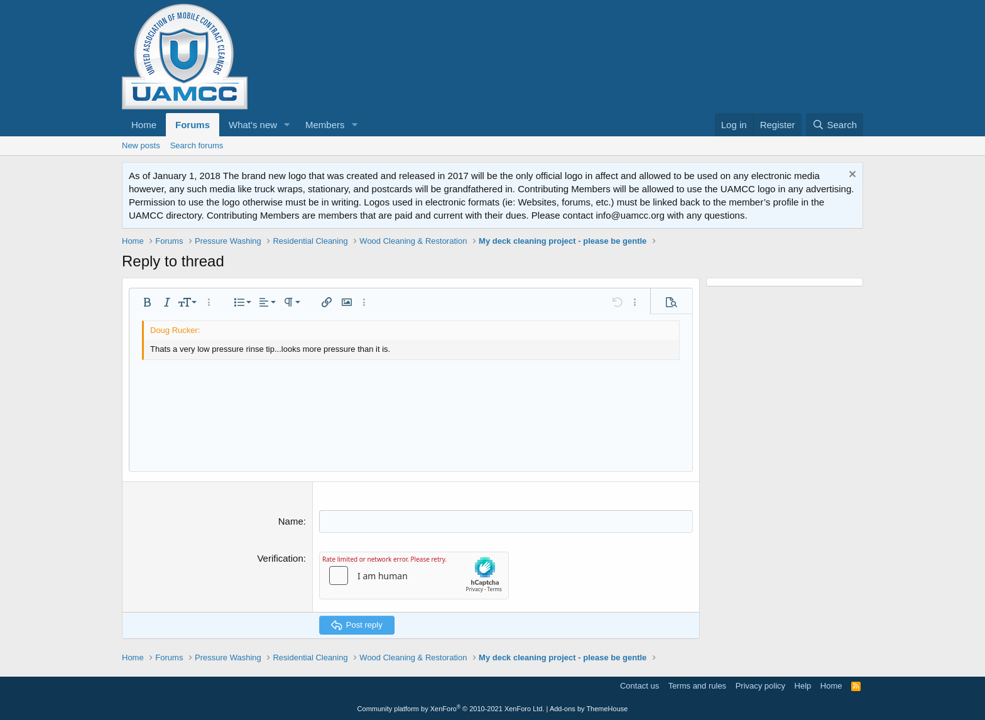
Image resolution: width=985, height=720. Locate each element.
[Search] (834, 124)
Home (143, 124)
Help (803, 685)
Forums (192, 124)
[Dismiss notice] (851, 175)
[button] (287, 124)
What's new (253, 124)
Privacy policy (760, 685)
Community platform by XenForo (451, 708)
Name (290, 521)
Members (325, 124)
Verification (280, 557)
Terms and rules (697, 685)
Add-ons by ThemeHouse (589, 708)
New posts (141, 145)
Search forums (197, 145)
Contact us (639, 685)
